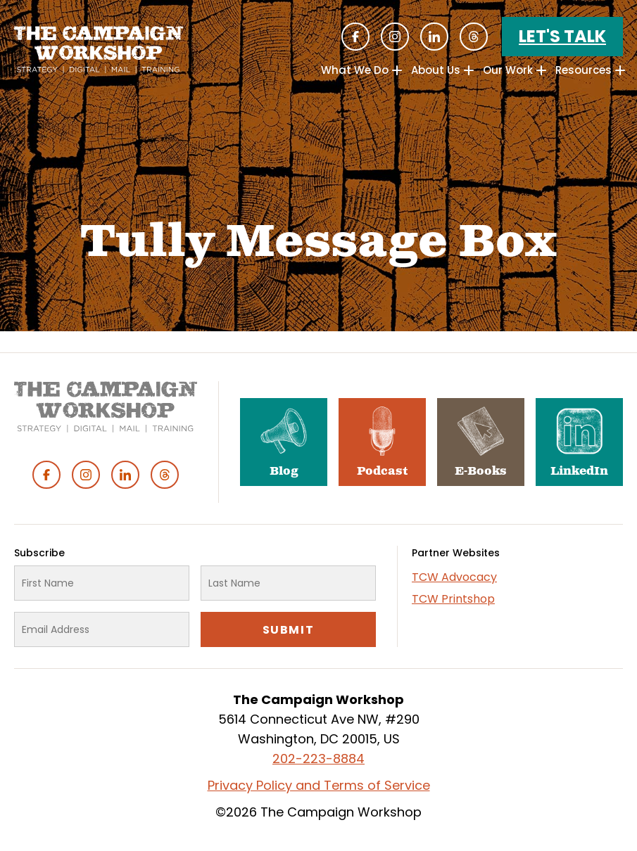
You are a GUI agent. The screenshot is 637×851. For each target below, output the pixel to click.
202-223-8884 (318, 758)
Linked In (434, 36)
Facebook (355, 36)
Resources (583, 70)
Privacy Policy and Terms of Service (319, 785)
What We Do (355, 70)
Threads (473, 36)
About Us (435, 70)
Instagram (395, 36)
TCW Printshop (453, 599)
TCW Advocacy (454, 577)
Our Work (508, 70)
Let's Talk (562, 36)
